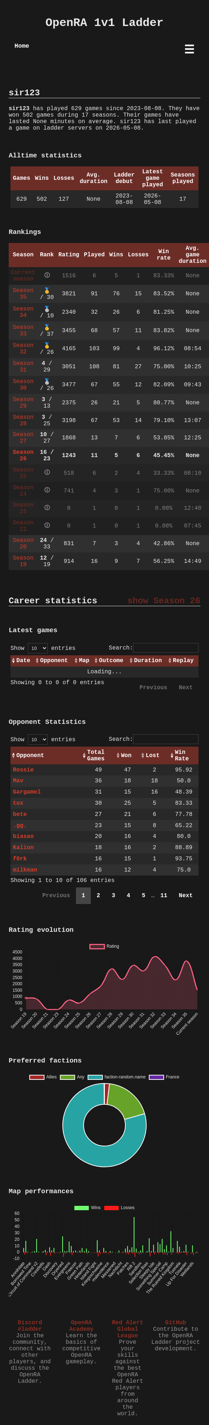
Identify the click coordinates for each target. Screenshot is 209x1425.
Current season (23, 275)
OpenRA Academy (81, 1326)
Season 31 (23, 366)
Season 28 (23, 420)
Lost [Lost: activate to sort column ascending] (152, 755)
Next (186, 688)
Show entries (43, 648)
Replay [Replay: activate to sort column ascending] (183, 660)
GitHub (175, 1323)
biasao (23, 836)
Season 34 (23, 312)
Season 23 (23, 508)
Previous (153, 688)
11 (163, 895)
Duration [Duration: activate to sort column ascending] (148, 660)
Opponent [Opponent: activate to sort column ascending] (54, 660)
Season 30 (23, 384)
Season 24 (23, 491)
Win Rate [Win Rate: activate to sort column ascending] (182, 755)
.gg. (20, 825)
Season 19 (23, 561)
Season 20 (23, 543)
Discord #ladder (30, 1326)
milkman (25, 870)
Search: (154, 648)
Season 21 (23, 526)
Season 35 (23, 293)
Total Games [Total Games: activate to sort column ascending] (95, 755)
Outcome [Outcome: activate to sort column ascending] (111, 660)
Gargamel (27, 792)
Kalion (23, 847)
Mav (18, 781)
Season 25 (23, 473)
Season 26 (23, 455)
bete (20, 814)
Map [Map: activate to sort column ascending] (84, 660)
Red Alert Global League (127, 1329)
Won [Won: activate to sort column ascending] (126, 755)
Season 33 (23, 330)
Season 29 (23, 402)
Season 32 (23, 348)
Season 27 (23, 437)
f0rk (20, 859)
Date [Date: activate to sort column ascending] (23, 660)
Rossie (23, 770)
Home (21, 46)
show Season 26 (163, 601)
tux (18, 803)
